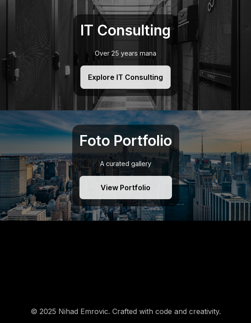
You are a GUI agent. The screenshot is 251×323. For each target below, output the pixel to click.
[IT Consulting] (125, 55)
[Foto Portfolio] (125, 165)
